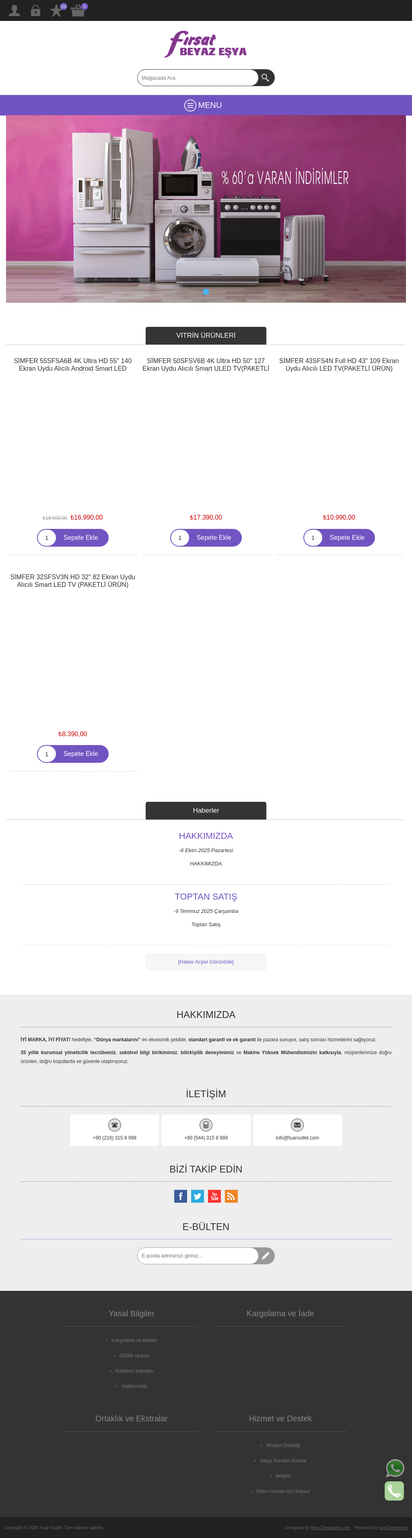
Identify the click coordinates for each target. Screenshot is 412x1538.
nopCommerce (393, 1527)
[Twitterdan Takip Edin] (197, 1196)
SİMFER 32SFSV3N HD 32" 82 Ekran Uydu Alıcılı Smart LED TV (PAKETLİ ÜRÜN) (72, 581)
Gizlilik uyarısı (134, 1355)
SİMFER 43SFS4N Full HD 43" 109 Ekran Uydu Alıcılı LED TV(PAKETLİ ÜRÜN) (339, 364)
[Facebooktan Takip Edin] (180, 1196)
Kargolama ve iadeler (134, 1340)
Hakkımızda (134, 1386)
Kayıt (14, 10)
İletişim (283, 1476)
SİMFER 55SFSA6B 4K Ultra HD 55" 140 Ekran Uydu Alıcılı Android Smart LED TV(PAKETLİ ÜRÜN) (73, 368)
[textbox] (198, 78)
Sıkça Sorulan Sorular (283, 1461)
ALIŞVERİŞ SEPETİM (78, 10)
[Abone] (198, 1256)
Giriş (35, 10)
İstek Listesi (56, 10)
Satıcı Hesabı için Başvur (283, 1491)
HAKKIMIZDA (206, 836)
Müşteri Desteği (283, 1445)
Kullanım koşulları (134, 1371)
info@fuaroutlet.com (297, 1138)
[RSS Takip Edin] (231, 1196)
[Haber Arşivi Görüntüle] (206, 962)
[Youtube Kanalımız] (214, 1196)
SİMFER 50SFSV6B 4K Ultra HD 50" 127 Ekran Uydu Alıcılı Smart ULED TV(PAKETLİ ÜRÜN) (205, 368)
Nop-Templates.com (330, 1527)
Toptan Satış (206, 897)
